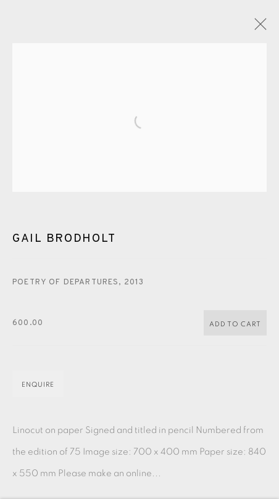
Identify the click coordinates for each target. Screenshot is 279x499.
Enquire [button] (38, 388)
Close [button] (257, 28)
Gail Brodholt (63, 242)
